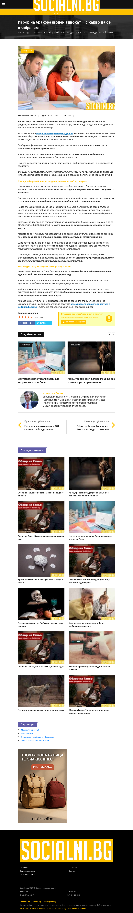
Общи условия (27, 895)
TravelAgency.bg (49, 901)
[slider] (25, 317)
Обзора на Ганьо (27, 874)
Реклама (24, 891)
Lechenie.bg (25, 901)
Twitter (41, 323)
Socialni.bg (23, 32)
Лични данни (73, 895)
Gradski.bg (36, 901)
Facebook (25, 323)
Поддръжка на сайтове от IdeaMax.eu (37, 737)
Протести (73, 867)
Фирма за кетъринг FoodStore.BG (35, 740)
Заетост (72, 871)
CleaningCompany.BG (30, 730)
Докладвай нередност (74, 322)
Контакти (71, 891)
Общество (37, 32)
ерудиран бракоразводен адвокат (54, 133)
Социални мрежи (27, 871)
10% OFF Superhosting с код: (66, 908)
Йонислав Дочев (28, 116)
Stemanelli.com (27, 733)
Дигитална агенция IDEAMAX (32, 908)
